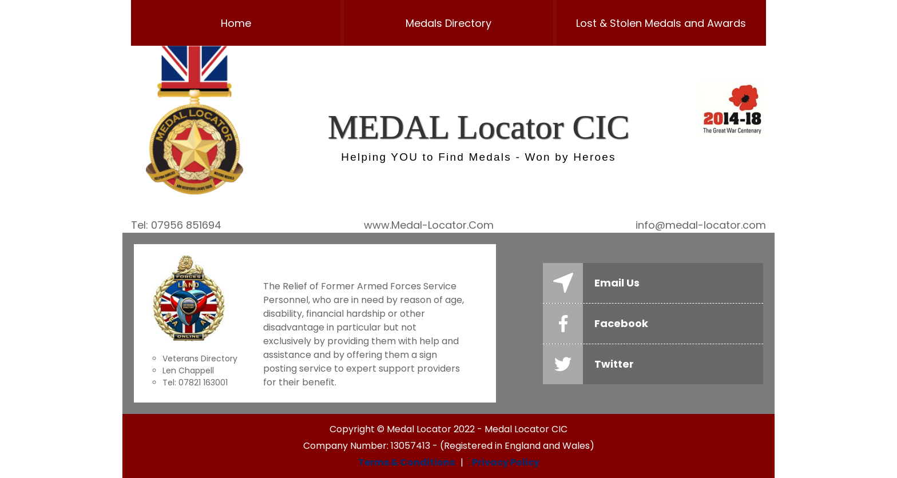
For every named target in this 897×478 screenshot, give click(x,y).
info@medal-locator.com (701, 225)
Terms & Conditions (406, 462)
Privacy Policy (505, 462)
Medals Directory (448, 23)
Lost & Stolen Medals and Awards (661, 23)
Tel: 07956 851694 (176, 225)
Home (236, 23)
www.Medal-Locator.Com (429, 225)
